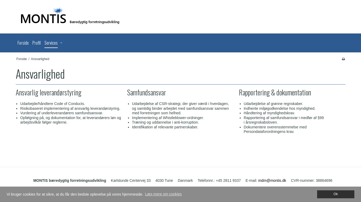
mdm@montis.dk (272, 180)
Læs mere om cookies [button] (163, 194)
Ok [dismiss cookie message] (336, 194)
